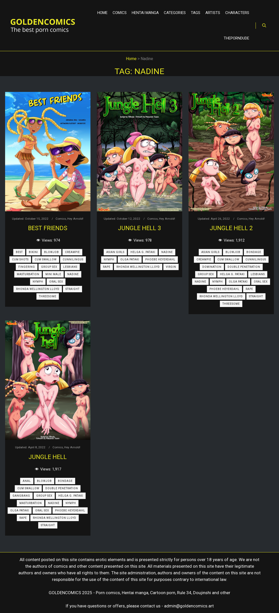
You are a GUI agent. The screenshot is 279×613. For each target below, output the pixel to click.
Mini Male (53, 274)
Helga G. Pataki (142, 252)
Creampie (72, 252)
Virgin (171, 267)
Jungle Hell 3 (139, 228)
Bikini (33, 252)
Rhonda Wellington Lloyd (37, 289)
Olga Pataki (129, 259)
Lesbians (70, 267)
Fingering (26, 267)
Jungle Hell (48, 457)
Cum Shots (20, 259)
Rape (106, 267)
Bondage (253, 252)
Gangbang (21, 495)
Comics (61, 218)
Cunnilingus (73, 259)
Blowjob (51, 252)
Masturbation (28, 274)
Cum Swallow (46, 259)
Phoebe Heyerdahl (160, 259)
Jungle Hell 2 (231, 228)
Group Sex (49, 267)
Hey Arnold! (75, 218)
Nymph (38, 281)
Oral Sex (56, 281)
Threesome (47, 296)
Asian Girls (115, 252)
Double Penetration (244, 267)
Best (19, 252)
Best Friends (47, 228)
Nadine (73, 274)
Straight (72, 289)
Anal (27, 481)
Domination (211, 267)
